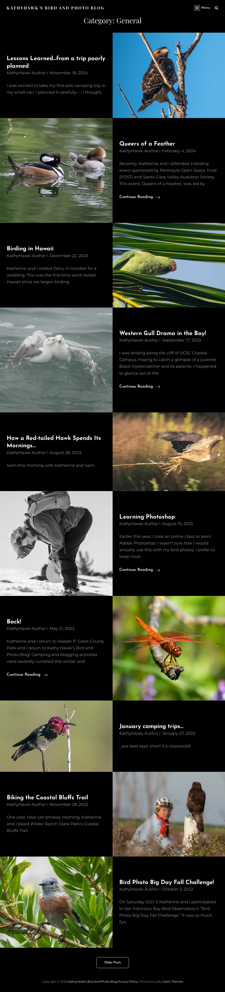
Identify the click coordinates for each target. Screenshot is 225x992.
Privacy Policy (128, 981)
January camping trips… (151, 727)
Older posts (112, 962)
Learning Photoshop (147, 517)
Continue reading (139, 197)
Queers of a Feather (147, 144)
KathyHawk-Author (26, 72)
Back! (14, 622)
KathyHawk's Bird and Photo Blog (56, 8)
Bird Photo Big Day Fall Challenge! (166, 883)
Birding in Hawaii (30, 249)
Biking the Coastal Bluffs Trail (47, 798)
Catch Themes (172, 981)
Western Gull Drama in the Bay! (162, 334)
